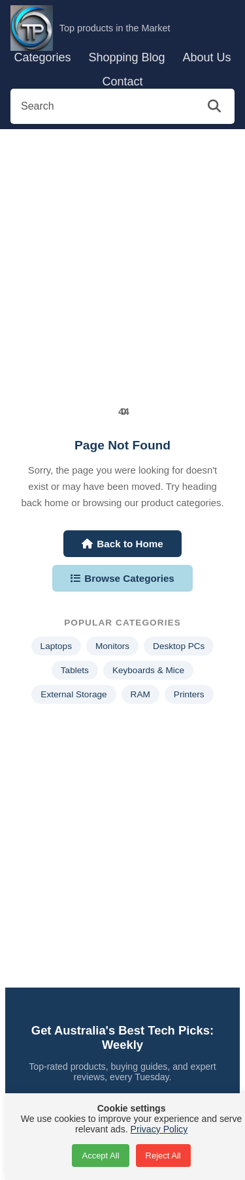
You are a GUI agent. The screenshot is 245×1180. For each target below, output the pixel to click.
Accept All (100, 1155)
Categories (42, 57)
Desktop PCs (178, 646)
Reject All (163, 1155)
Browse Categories (122, 578)
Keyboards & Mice (148, 670)
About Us (206, 57)
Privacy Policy (159, 1129)
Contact (122, 81)
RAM (140, 694)
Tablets (75, 670)
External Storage (73, 694)
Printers (189, 694)
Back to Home (122, 543)
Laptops (56, 646)
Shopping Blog (126, 57)
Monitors (112, 646)
